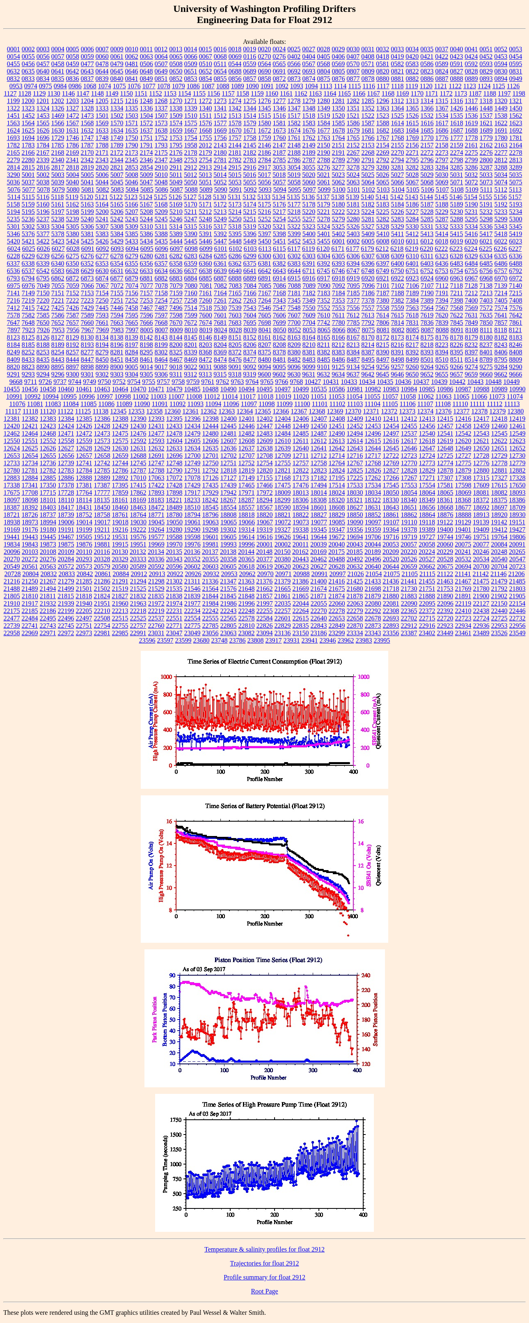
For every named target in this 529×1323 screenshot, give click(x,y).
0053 (515, 49)
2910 (161, 167)
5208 (146, 211)
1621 (486, 122)
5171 (205, 204)
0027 (308, 49)
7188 (397, 292)
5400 (309, 233)
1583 (309, 122)
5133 (263, 196)
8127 (57, 337)
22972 (66, 632)
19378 (409, 529)
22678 (373, 618)
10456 (30, 389)
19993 (228, 544)
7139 (500, 285)
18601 (319, 507)
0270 (264, 56)
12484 (283, 433)
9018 (176, 366)
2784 (264, 159)
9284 (501, 366)
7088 (294, 285)
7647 (13, 322)
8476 (235, 359)
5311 (161, 226)
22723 (463, 618)
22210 (102, 610)
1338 (176, 108)
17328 (517, 477)
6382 (279, 263)
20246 (481, 551)
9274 (471, 366)
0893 (486, 78)
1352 (368, 108)
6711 (308, 270)
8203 (205, 344)
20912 (139, 573)
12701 (210, 455)
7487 (161, 307)
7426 (72, 307)
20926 (193, 573)
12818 (228, 470)
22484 (30, 618)
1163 (315, 93)
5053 (235, 182)
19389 (427, 529)
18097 (12, 499)
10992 (32, 396)
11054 (354, 396)
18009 (283, 492)
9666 (515, 374)
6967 (471, 278)
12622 (499, 440)
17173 (301, 477)
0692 (294, 71)
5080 (73, 189)
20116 (102, 551)
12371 (371, 411)
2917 (264, 167)
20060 (445, 544)
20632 (355, 566)
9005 (131, 366)
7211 (456, 292)
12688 (138, 455)
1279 (308, 100)
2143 (220, 145)
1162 (300, 93)
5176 (279, 204)
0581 (382, 63)
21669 (301, 588)
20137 (210, 551)
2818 (72, 167)
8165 (323, 337)
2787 (309, 159)
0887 (442, 78)
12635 (210, 448)
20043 (354, 544)
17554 (427, 485)
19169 (12, 529)
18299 (282, 499)
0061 (117, 56)
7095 (353, 285)
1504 (146, 115)
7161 (205, 292)
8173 (397, 337)
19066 (246, 522)
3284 (441, 167)
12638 (264, 448)
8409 (13, 359)
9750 (104, 381)
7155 (117, 292)
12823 (319, 470)
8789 (485, 359)
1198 (518, 93)
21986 (228, 603)
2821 (117, 167)
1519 (323, 115)
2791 (368, 159)
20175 (336, 551)
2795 (412, 159)
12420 (12, 426)
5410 (382, 233)
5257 (309, 219)
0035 (426, 49)
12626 (48, 448)
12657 (84, 455)
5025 (367, 174)
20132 (138, 551)
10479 (174, 389)
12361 (190, 411)
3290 (13, 174)
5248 (205, 219)
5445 (190, 241)
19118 (427, 522)
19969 (156, 544)
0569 (338, 63)
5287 (442, 219)
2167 (43, 152)
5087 (176, 189)
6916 (309, 278)
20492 (355, 559)
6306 (353, 256)
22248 (246, 610)
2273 (442, 152)
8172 (382, 337)
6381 (264, 263)
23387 (409, 632)
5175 (264, 204)
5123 (130, 196)
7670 (176, 322)
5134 (278, 196)
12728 (481, 455)
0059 (87, 56)
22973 (84, 632)
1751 (146, 137)
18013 (301, 492)
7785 (353, 322)
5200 (102, 211)
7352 (323, 300)
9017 (161, 366)
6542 (43, 270)
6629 (87, 270)
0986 (75, 86)
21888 (427, 596)
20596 (174, 566)
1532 (426, 115)
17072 (174, 477)
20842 (85, 573)
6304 (323, 256)
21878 (354, 596)
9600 (264, 374)
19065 (228, 522)
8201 (190, 344)
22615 (301, 618)
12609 (264, 440)
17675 (12, 492)
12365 (262, 411)
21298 (156, 581)
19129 (463, 522)
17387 (102, 485)
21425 (354, 581)
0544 (234, 63)
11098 (267, 403)
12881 (499, 470)
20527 (427, 559)
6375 (249, 263)
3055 (308, 167)
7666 (146, 322)
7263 (249, 300)
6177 (352, 248)
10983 (391, 389)
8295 (146, 352)
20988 (301, 573)
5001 (28, 174)
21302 (174, 581)
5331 (426, 226)
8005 (146, 329)
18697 (499, 507)
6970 (501, 278)
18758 (102, 514)
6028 (73, 248)
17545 (391, 485)
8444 (72, 359)
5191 (486, 204)
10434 (367, 381)
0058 (72, 56)
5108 (457, 189)
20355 (210, 559)
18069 (463, 492)
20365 (246, 559)
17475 (283, 485)
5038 (43, 182)
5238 (57, 219)
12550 (12, 440)
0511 (220, 63)
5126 (175, 196)
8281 (117, 352)
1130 (53, 93)
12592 (138, 440)
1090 (252, 86)
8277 (87, 352)
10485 (192, 389)
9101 (323, 366)
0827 (456, 71)
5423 (57, 241)
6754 (456, 270)
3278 (353, 167)
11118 (30, 411)
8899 (102, 366)
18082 (499, 492)
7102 (397, 285)
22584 (264, 618)
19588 (174, 536)
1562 (515, 115)
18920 (499, 514)
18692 (481, 507)
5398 (279, 233)
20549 (12, 566)
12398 (210, 418)
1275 (249, 100)
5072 (471, 182)
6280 (146, 256)
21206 (516, 573)
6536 (13, 270)
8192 (72, 344)
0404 (308, 56)
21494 (48, 588)
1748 (102, 137)
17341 (30, 485)
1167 (373, 93)
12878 (445, 470)
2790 (353, 159)
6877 (117, 278)
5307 (102, 226)
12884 (30, 477)
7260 (205, 300)
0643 (87, 71)
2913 (205, 167)
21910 (12, 603)
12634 (192, 448)
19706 (373, 536)
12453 (373, 426)
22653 (337, 618)
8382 (323, 352)
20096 (12, 551)
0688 (235, 71)
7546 (264, 307)
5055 (249, 182)
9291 (13, 374)
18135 (102, 499)
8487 (353, 359)
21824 (102, 596)
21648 (246, 588)
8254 (57, 352)
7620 (441, 315)
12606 (210, 440)
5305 (72, 226)
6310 (412, 256)
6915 (294, 278)
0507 (161, 63)
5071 (456, 182)
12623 (517, 440)
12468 (48, 433)
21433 (372, 581)
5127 (190, 196)
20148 (264, 551)
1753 (176, 137)
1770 (427, 137)
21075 (392, 573)
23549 (517, 632)
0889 (471, 78)
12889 (102, 477)
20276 (48, 559)
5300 (515, 219)
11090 (142, 403)
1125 (498, 86)
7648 (28, 322)
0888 (456, 78)
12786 (120, 470)
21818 (84, 596)
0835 (57, 78)
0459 (72, 63)
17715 (48, 492)
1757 (235, 137)
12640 (301, 448)
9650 (412, 374)
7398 (456, 300)
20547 (517, 559)
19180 (48, 529)
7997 (131, 329)
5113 (515, 189)
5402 (338, 233)
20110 (84, 551)
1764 (338, 137)
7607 (294, 315)
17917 (192, 492)
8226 (456, 344)
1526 (412, 115)
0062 (131, 56)
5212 (205, 211)
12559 (84, 440)
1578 (235, 122)
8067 (353, 329)
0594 (500, 63)
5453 (309, 241)
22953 (499, 625)
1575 (190, 122)
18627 (355, 507)
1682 (382, 130)
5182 (368, 204)
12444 (210, 426)
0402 (293, 56)
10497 (283, 389)
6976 (28, 285)
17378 (66, 485)
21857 (264, 596)
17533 (355, 485)
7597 (161, 315)
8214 (367, 344)
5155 (485, 196)
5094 (279, 189)
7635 (485, 315)
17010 (138, 477)
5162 (72, 204)
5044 (102, 182)
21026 (356, 573)
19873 (48, 544)
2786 (294, 159)
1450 (515, 108)
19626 (283, 536)
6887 (220, 278)
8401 (486, 352)
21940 (84, 603)
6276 (87, 256)
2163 (501, 145)
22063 (355, 603)
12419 (517, 418)
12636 (228, 448)
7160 (190, 292)
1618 (456, 122)
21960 (120, 603)
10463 (102, 389)
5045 (117, 182)
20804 (31, 573)
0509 (190, 63)
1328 (87, 108)
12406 (301, 418)
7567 (442, 307)
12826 (373, 470)
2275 (471, 152)
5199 (87, 211)
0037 (441, 49)
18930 (517, 514)
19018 (120, 522)
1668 (205, 130)
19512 (102, 536)
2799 (471, 159)
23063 (228, 632)
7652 (57, 322)
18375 (499, 499)
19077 (319, 522)
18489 (174, 507)
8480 (264, 359)
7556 (353, 307)
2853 (131, 167)
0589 (441, 63)
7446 (117, 307)
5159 (28, 204)
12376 (443, 411)
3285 (456, 167)
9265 (442, 366)
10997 (104, 396)
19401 (463, 529)
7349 (309, 300)
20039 (318, 544)
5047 (146, 182)
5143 (411, 196)
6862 (57, 278)
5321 (279, 226)
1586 (353, 122)
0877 (353, 78)
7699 (279, 322)
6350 (72, 263)
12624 (12, 448)
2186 (264, 152)
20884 (121, 573)
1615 (412, 122)
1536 (471, 115)
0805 (338, 71)
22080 (373, 603)
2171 (102, 152)
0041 (471, 49)
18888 (463, 514)
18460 (120, 507)
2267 (353, 152)
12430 (138, 426)
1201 (42, 100)
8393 (427, 352)
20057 (409, 544)
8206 (249, 344)
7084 (249, 285)
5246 (176, 219)
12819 (246, 470)
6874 (102, 278)
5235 (13, 219)
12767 (355, 462)
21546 (192, 588)
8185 (28, 344)
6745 (323, 270)
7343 (279, 300)
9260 (412, 366)
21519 (120, 588)
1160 (272, 93)
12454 (391, 426)
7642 (515, 315)
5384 (117, 233)
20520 (391, 559)
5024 (353, 174)
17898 (174, 492)
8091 (456, 329)
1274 (234, 100)
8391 (397, 352)
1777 (456, 137)
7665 (131, 322)
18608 (337, 507)
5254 (279, 219)
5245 (161, 219)
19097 (373, 522)
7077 (146, 285)
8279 (102, 352)
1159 (257, 93)
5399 (294, 233)
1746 (72, 137)
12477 (156, 433)
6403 (427, 263)
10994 (50, 396)
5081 (87, 189)
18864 (427, 514)
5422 (43, 241)
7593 (102, 315)
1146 (68, 93)
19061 (192, 522)
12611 (301, 440)
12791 (192, 470)
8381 (309, 352)
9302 (102, 374)
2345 (131, 159)
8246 (515, 344)
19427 (517, 529)
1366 (427, 108)
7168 (279, 292)
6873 (87, 278)
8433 (28, 359)
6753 (441, 270)
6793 (13, 278)
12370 (353, 411)
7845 (456, 322)
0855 (220, 78)
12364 (244, 411)
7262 (235, 300)
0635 (28, 71)
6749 (382, 270)
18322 (372, 499)
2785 (279, 159)
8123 (13, 337)
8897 (72, 366)
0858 (264, 78)
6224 (470, 248)
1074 (104, 86)
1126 (513, 86)
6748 (367, 270)
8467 (176, 359)
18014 (319, 492)
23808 (255, 640)
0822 (412, 71)
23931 (292, 640)
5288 (456, 219)
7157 (146, 292)
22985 (120, 632)
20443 (301, 559)
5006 (102, 174)
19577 (156, 536)
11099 (285, 403)
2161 (471, 145)
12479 (192, 433)
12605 (192, 440)
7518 (205, 307)
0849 (146, 78)
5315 (190, 226)
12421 (30, 426)
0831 (515, 71)
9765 (266, 381)
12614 (354, 440)
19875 (66, 544)
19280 (174, 529)
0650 (176, 71)
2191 (338, 152)
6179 (367, 248)
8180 (486, 337)
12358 (154, 411)
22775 (192, 625)
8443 (57, 359)
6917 (323, 278)
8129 (72, 337)
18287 (246, 499)
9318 (234, 374)
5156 (500, 196)
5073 (486, 182)
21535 (174, 588)
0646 (131, 71)
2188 (294, 152)
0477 (87, 63)
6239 (43, 256)
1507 (161, 115)
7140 (515, 285)
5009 (146, 174)
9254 (368, 366)
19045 (156, 522)
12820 (264, 470)
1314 (426, 100)
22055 (319, 603)
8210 (309, 344)
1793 (161, 145)
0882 (412, 78)
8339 (190, 352)
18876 (445, 514)
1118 (397, 86)
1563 (13, 122)
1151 (141, 93)
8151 (235, 337)
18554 (228, 507)
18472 (156, 507)
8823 (28, 366)
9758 (178, 381)
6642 (264, 270)
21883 (409, 596)
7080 (190, 285)
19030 (138, 522)
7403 (486, 300)
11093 (196, 403)
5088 (191, 189)
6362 (235, 263)
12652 (517, 448)
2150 (323, 145)
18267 (228, 499)
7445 (102, 307)
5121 (101, 196)
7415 (28, 307)
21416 (336, 581)
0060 (102, 56)
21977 (192, 603)
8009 (176, 329)
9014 (146, 366)
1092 (282, 86)
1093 (296, 86)
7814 (397, 322)
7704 (309, 322)
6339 (43, 263)
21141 (463, 573)
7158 (161, 292)
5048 (161, 182)
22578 (246, 618)
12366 (281, 411)
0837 (87, 78)
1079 (178, 86)
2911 (175, 167)
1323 (28, 108)
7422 (43, 307)
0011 (146, 49)
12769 (391, 462)
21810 (30, 596)
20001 (264, 544)
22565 (228, 618)
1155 (198, 93)
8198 (146, 344)
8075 (368, 329)
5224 (367, 211)
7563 (412, 307)
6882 (161, 278)
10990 (517, 389)
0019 (249, 49)
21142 (481, 573)
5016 (249, 174)
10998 (123, 396)
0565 (279, 63)
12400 (228, 418)
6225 (485, 248)
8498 (397, 359)
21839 (192, 596)
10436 (403, 381)
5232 (485, 211)
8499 (412, 359)
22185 (30, 610)
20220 (409, 551)
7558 (382, 307)
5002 (43, 174)
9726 (45, 381)
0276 (279, 56)
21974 (174, 603)
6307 (368, 256)
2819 (87, 167)
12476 (138, 433)
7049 (43, 285)
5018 (279, 174)
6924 (427, 278)
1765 (353, 137)
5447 (220, 241)
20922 (175, 573)
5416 (471, 233)
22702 (409, 618)
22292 (373, 610)
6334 (485, 256)
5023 (338, 174)
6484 (471, 263)
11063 (443, 396)
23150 (301, 632)
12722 (390, 455)
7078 (161, 285)
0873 (294, 78)
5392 (220, 233)
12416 (463, 418)
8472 (205, 359)
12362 (208, 411)
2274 (456, 152)
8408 (515, 352)
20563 (48, 566)
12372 (389, 411)
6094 (132, 248)
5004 (72, 174)
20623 (301, 566)
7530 (220, 307)
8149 (220, 337)
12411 (391, 418)
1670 (235, 130)
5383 (102, 233)
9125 (338, 366)
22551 (174, 618)
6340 (57, 263)
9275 (486, 366)
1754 (190, 137)
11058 (408, 396)
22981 (102, 632)
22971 (48, 632)
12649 (463, 448)
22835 (301, 625)
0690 (264, 71)
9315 (220, 374)
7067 (102, 285)
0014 (190, 49)
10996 (86, 396)
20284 (66, 559)
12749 (192, 462)
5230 (456, 211)
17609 (481, 485)
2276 (486, 152)
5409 (368, 233)
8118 (500, 329)
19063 (210, 522)
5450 (264, 241)
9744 (74, 381)
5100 (339, 189)
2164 (515, 145)
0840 (117, 78)
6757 (500, 270)
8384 (353, 352)
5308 (117, 226)
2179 (205, 152)
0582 (397, 63)
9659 (471, 374)
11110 (460, 403)
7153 (87, 292)
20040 (336, 544)
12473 (102, 433)
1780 (501, 137)
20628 (337, 566)
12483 (264, 433)
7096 (368, 285)
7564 (427, 307)
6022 (500, 241)
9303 (117, 374)
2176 (176, 152)
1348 (309, 108)
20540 (499, 559)
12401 (246, 418)
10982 (373, 389)
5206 (117, 211)
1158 (242, 93)
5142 (396, 196)
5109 (472, 189)
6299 (249, 256)
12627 (66, 448)
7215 (515, 292)
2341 (72, 159)
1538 (500, 115)
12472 (84, 433)
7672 (190, 322)
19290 (192, 529)
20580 (120, 566)
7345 (294, 300)
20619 (264, 566)
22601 (283, 618)
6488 (515, 263)
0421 (426, 56)
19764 (499, 536)
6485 (486, 263)
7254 (161, 300)
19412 (499, 529)
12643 (355, 448)
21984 (210, 603)
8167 (353, 337)
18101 (48, 499)
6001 (338, 241)
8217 (412, 344)
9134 (353, 366)
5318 (234, 226)
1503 (131, 115)
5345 (515, 226)
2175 (161, 152)
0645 (117, 71)
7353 (338, 300)
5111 (486, 189)
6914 (279, 278)
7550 (309, 307)
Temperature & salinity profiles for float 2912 (264, 1249)
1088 (222, 86)
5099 (324, 189)
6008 (382, 241)
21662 (264, 588)
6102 (235, 248)
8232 (471, 344)
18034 (373, 492)
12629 (102, 448)
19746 (463, 536)
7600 (205, 315)
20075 (463, 544)
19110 (409, 522)
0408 (367, 56)
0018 (234, 49)
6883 (176, 278)
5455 (323, 241)
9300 (72, 374)
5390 (190, 233)
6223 (456, 248)
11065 (461, 396)
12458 (463, 426)
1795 (176, 145)
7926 (43, 329)
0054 (13, 56)
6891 (264, 278)
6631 (117, 270)
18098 (30, 499)
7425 (57, 307)
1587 (368, 122)
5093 (265, 189)
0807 (353, 71)
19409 (481, 529)
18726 (30, 514)
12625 (30, 448)
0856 (235, 78)
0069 (235, 56)
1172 (446, 93)
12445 (228, 426)
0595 (515, 63)
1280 (323, 100)
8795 (500, 359)
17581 (445, 485)
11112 (494, 403)
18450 (102, 507)
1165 (344, 93)
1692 (515, 130)
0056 (43, 56)
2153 (368, 145)
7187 (382, 292)
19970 (174, 544)
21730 (409, 588)
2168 (57, 152)
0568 (323, 63)
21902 (499, 596)
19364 (390, 529)
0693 (309, 71)
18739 (66, 514)
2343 (102, 159)
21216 (12, 581)
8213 (353, 344)
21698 (373, 588)
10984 (409, 389)
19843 (30, 544)
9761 (207, 381)
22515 (120, 618)
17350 (48, 485)
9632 (323, 374)
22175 (12, 610)
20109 (66, 551)
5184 (397, 204)
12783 (66, 470)
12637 (246, 448)
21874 (336, 596)
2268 (368, 152)
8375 (264, 352)
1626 (43, 130)
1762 (309, 137)
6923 (412, 278)
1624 (13, 130)
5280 (353, 219)
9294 (43, 374)
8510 (442, 359)
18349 (427, 499)
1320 (500, 100)
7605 (264, 315)
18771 (156, 514)
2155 (397, 145)
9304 (131, 374)
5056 (264, 182)
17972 (264, 492)
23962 (346, 640)
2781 (220, 159)
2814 (13, 167)
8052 (294, 329)
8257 (72, 352)
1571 (131, 122)
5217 (279, 211)
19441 (12, 536)
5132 (249, 196)
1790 (131, 145)
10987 (463, 389)
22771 (174, 625)
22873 (373, 625)
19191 (66, 529)
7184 (338, 292)
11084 (71, 403)
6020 (471, 241)
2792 (382, 159)
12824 (337, 470)
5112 (501, 189)
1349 (323, 108)
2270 (397, 152)
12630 (120, 448)
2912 (190, 167)
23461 (463, 632)
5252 (264, 219)
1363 (382, 108)
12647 (427, 448)
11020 (301, 396)
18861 (391, 514)
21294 (138, 581)
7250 (102, 300)
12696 (174, 455)
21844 (210, 596)
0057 (57, 56)
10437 (421, 381)
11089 (124, 403)
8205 (235, 344)
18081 (481, 492)
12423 (48, 426)
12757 (301, 462)
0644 (102, 71)
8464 (161, 359)
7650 (43, 322)
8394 (442, 352)
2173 (131, 152)
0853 (190, 78)
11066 (479, 396)
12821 (283, 470)
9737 (59, 381)
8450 (102, 359)
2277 (501, 152)
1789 (117, 145)
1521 (353, 115)
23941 (310, 640)
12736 (48, 462)
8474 (220, 359)
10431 (331, 381)
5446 (205, 241)
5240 (87, 219)
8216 (397, 344)
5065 (382, 182)
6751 (412, 270)
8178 (456, 337)
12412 (409, 418)
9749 (89, 381)
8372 (235, 352)
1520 (338, 115)
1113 (326, 86)
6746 (338, 270)
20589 (138, 566)
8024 (220, 329)
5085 (146, 189)
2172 (117, 152)
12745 (138, 462)
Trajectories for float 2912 (264, 1263)
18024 (337, 492)
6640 (235, 270)
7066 (87, 285)
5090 (220, 189)
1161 (286, 93)
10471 (156, 389)
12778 (499, 462)
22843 (319, 625)
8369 (220, 352)
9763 (237, 381)
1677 (323, 130)
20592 (156, 566)
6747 (353, 270)
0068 (220, 56)
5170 (190, 204)
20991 (319, 573)
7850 (486, 322)
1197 (504, 93)
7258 (190, 300)
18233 (192, 499)
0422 (441, 56)
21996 (246, 603)
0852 (176, 78)
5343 (500, 226)
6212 (382, 248)
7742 (323, 322)
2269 (382, 152)
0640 (43, 71)
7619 (426, 315)
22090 (409, 603)
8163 (294, 337)
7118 (456, 285)
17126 (210, 477)
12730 (517, 455)
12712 (318, 455)
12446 (246, 426)
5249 (220, 219)
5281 (368, 219)
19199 (84, 529)
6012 (426, 241)
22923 (445, 625)
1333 (102, 108)
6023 (515, 241)
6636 (176, 270)
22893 (391, 625)
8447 (87, 359)
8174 (412, 337)
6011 (412, 241)
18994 (48, 522)
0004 (57, 49)
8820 (13, 366)
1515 (264, 115)
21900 (481, 596)
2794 (397, 159)
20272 (30, 559)
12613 (336, 440)
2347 (161, 159)
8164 (309, 337)
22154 (517, 603)
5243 (131, 219)
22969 (30, 632)
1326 (57, 108)
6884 (190, 278)
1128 (24, 93)
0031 (367, 49)
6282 (176, 256)
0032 (382, 49)
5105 (412, 189)
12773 (427, 462)
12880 (481, 470)
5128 (204, 196)
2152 (353, 145)
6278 (117, 256)
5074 (501, 182)
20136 (192, 551)
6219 (411, 248)
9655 (441, 374)
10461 (84, 389)
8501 (427, 359)
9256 (382, 366)
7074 (131, 285)
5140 (367, 196)
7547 (279, 307)
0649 (161, 71)
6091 (87, 248)
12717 (372, 455)
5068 (427, 182)
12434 (192, 426)
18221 (174, 499)
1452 (28, 115)
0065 (176, 56)
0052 (500, 49)
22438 (481, 610)
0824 (442, 71)
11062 (426, 396)
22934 (463, 625)
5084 (132, 189)
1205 (101, 100)
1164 (329, 93)
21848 (246, 596)
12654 (30, 455)
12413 (427, 418)
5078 (43, 189)
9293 (28, 374)
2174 (146, 152)
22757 (138, 625)
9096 (294, 366)
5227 (412, 211)
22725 (499, 618)
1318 (485, 100)
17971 (246, 492)
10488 (210, 389)
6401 (412, 263)
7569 (471, 307)
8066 (338, 329)
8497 (382, 359)
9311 (175, 374)
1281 (338, 100)
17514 (337, 485)
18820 (264, 514)
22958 (12, 632)
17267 (409, 477)
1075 (119, 86)
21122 (445, 573)
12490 (337, 433)
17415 (138, 485)
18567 (264, 507)
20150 (282, 551)
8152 (249, 337)
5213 (220, 211)
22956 (517, 625)
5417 (485, 233)
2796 (427, 159)
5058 (294, 182)
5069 (442, 182)
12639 (283, 448)
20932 (211, 573)
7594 (117, 315)
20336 (156, 559)
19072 (283, 522)
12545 (499, 433)
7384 (412, 300)
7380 (382, 300)
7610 (323, 315)
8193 (87, 344)
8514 (471, 359)
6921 (382, 278)
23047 (174, 632)
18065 (445, 492)
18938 (12, 522)
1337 (161, 108)
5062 (338, 182)
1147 (82, 93)
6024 (14, 248)
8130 (87, 337)
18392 (30, 507)
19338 (300, 529)
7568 (456, 307)
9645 (382, 374)
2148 (294, 145)
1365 (412, 108)
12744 (120, 462)
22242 (210, 610)
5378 (57, 233)
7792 (368, 322)
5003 (57, 174)
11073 (497, 396)
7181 (294, 292)
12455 (409, 426)
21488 (12, 588)
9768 (296, 381)
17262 (373, 477)
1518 (308, 115)
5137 (323, 196)
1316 (456, 100)
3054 (293, 167)
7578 (13, 315)
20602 (192, 566)
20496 (373, 559)
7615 (397, 315)
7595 (131, 315)
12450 (319, 426)
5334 (471, 226)
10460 (66, 389)
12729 (499, 455)
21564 (210, 588)
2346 (146, 159)
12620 (463, 440)
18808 (228, 514)
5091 (235, 189)
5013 (205, 174)
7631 (471, 315)
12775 (463, 462)
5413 (426, 233)
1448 (486, 108)
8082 (397, 329)
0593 (485, 63)
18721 (12, 514)
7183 (323, 292)
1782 (13, 145)
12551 (30, 440)
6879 (131, 278)
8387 (368, 352)
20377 (264, 559)
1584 (323, 122)
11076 (17, 403)
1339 (190, 108)
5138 (337, 196)
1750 (131, 137)
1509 (176, 115)
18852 (373, 514)
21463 (445, 581)
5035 (515, 174)
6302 (294, 256)
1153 (170, 93)
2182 (249, 152)
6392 (323, 263)
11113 (512, 403)
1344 (249, 108)
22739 (12, 625)
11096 (231, 403)
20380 (283, 559)
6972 (515, 278)
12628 (84, 448)
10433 (349, 381)
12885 (48, 477)
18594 (301, 507)
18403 (48, 507)
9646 (397, 374)
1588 (382, 122)
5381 (87, 233)
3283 (426, 167)
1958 (190, 145)
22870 (355, 625)
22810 (246, 625)
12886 (66, 477)
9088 (220, 366)
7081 (205, 285)
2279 (13, 159)
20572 (66, 566)
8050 (279, 329)
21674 (319, 588)
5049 (176, 182)
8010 (190, 329)
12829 (427, 470)
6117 (294, 248)
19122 (445, 522)
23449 (445, 632)
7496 (176, 307)
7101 (382, 285)
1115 (354, 86)
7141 (13, 292)
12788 (156, 470)
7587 (72, 315)
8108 (471, 329)
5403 (353, 233)
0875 (323, 78)
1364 (397, 108)
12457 (445, 426)
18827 (319, 514)
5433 (131, 241)
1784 (43, 145)
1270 (175, 100)
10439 (439, 381)
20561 (30, 566)
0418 (382, 56)
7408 (515, 300)
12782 (48, 470)
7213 (485, 292)
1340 (205, 108)
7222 (72, 300)
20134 (156, 551)
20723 (517, 566)
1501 (102, 115)
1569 (102, 122)
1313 (412, 100)
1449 (501, 108)
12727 (463, 455)
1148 (97, 93)
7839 (442, 322)
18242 (210, 499)
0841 (131, 78)
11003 (158, 396)
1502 (117, 115)
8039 (249, 329)
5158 (13, 204)
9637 (353, 374)
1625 (28, 130)
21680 (355, 588)
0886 (427, 78)
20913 (157, 573)
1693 (13, 137)
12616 (390, 440)
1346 (279, 108)
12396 (192, 418)
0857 (249, 78)
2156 (412, 145)
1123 (469, 86)
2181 (235, 152)
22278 (337, 610)
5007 (117, 174)
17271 (427, 477)
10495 (264, 389)
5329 (397, 226)
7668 (161, 322)
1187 (475, 93)
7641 (500, 315)
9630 (293, 374)
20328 (102, 559)
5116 (43, 196)
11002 (141, 396)
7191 (442, 292)
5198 (72, 211)
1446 (471, 108)
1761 (294, 137)
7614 (382, 315)
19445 (48, 536)
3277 (338, 167)
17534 (373, 485)
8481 (279, 359)
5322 (293, 226)
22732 (517, 618)
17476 (301, 485)
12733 (12, 462)
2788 (323, 159)
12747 (156, 462)
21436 (390, 581)
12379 (497, 411)
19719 (409, 536)
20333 (138, 559)
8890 (43, 366)
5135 (293, 196)
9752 (119, 381)
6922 (397, 278)
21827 (120, 596)
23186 (319, 632)
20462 (319, 559)
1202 (57, 100)
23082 (246, 632)
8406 (501, 352)
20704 (499, 566)
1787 (87, 145)
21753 (445, 588)
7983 (117, 329)
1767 (382, 137)
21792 (499, 588)
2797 (442, 159)
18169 (138, 499)
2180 (220, 152)
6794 (28, 278)
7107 (427, 285)
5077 (28, 189)
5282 (382, 219)
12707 (246, 455)
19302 (228, 529)
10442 (457, 381)
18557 (246, 507)
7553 (338, 307)
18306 (300, 499)
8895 (57, 366)
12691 (156, 455)
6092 (102, 248)
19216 (120, 529)
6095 (146, 248)
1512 (220, 115)
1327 (72, 108)
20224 (427, 551)
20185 (354, 551)
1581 (279, 122)
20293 (84, 559)
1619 (471, 122)
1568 (87, 122)
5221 (323, 211)
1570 (117, 122)
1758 (249, 137)
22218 (138, 610)
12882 (517, 470)
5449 (249, 241)
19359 (372, 529)
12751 (228, 462)
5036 (13, 182)
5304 (57, 226)
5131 (234, 196)
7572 (486, 307)
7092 (338, 285)
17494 (319, 485)
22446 (517, 610)
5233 (500, 211)
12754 (264, 462)
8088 (442, 329)
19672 (337, 536)
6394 (353, 263)
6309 (397, 256)
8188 (43, 344)
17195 (337, 477)
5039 (57, 182)
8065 (323, 329)
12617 (409, 440)
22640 (319, 618)
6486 (501, 263)
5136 (308, 196)
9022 (190, 366)
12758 (319, 462)
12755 (283, 462)
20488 (337, 559)
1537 (485, 115)
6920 (368, 278)
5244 (146, 219)
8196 (117, 344)
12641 (319, 448)
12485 (301, 433)
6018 (441, 241)
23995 (382, 640)
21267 (48, 581)
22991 (138, 632)
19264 (156, 529)
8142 (146, 337)
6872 (72, 278)
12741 (84, 462)
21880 (390, 596)
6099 (206, 248)
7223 (87, 300)
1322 (13, 108)
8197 (131, 344)
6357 (161, 263)
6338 (28, 263)
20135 (174, 551)
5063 (353, 182)
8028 (235, 329)
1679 (353, 130)
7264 (264, 300)
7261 (220, 300)
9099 (309, 366)
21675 (337, 588)
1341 (220, 108)
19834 (12, 544)
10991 (14, 396)
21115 (427, 573)
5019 (293, 174)
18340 (409, 499)
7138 (485, 285)
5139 (352, 196)
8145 (190, 337)
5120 (86, 196)
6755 (471, 270)
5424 (72, 241)
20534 (481, 559)
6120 (323, 248)
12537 (409, 433)
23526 (499, 632)
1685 (427, 130)
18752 (84, 514)
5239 (72, 219)
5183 (382, 204)
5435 (161, 241)
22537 (156, 618)
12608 (246, 440)
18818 (246, 514)
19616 (264, 536)
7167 (264, 292)
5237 (43, 219)
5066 (397, 182)
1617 (442, 122)
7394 (442, 300)
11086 (106, 403)
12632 (156, 448)
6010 (397, 241)
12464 (30, 433)
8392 (412, 352)
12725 (445, 455)
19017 (102, 522)
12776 (481, 462)
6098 (191, 248)
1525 (397, 115)
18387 (12, 507)
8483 (309, 359)
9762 (222, 381)
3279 (367, 167)
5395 (235, 233)
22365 (409, 610)
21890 (445, 596)
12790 (174, 470)
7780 (338, 322)
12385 (84, 418)
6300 (264, 256)
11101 (320, 403)
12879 (463, 470)
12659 (120, 455)
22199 (66, 610)
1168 (388, 93)
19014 (84, 522)
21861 (282, 596)
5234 (515, 211)
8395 (456, 352)
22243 (228, 610)
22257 (283, 610)
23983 (364, 640)
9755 (148, 381)
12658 (102, 455)
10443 (475, 381)
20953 (229, 573)
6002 (353, 241)
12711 (301, 455)
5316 (205, 226)
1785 (57, 145)
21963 (138, 603)
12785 (102, 470)
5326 (353, 226)
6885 (205, 278)
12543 (481, 433)
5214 (234, 211)
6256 (57, 256)
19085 (337, 522)
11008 (194, 396)
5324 (323, 226)
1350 (338, 108)
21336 (210, 581)
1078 (163, 86)
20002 (283, 544)
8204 (220, 344)
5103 (383, 189)
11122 (65, 411)
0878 (368, 78)
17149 (246, 477)
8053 (309, 329)
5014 (220, 174)
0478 (102, 63)
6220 (426, 248)
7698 (264, 322)
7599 (190, 315)
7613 (367, 315)
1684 (412, 130)
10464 (120, 389)
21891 (463, 596)
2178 (190, 152)
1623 (515, 122)
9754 (133, 381)
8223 (441, 344)
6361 (220, 263)
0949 (515, 78)
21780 (481, 588)
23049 (192, 632)
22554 (192, 618)
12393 (156, 418)
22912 (409, 625)
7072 (117, 285)
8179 (471, 337)
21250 (30, 581)
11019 (283, 396)
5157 (515, 196)
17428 (174, 485)
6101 (220, 248)
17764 (84, 492)
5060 (309, 182)
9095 (279, 366)
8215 (382, 344)
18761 (120, 514)
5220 (308, 211)
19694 (355, 536)
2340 (57, 159)
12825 (355, 470)
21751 (427, 588)
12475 (120, 433)
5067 (412, 182)
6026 (43, 248)
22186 (48, 610)
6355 (131, 263)
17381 (84, 485)
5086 (161, 189)
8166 (338, 337)
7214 (500, 292)
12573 (102, 440)
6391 (309, 263)
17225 (355, 477)
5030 (441, 174)
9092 (249, 366)
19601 (210, 536)
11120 (48, 411)
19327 (282, 529)
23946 (328, 640)
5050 (190, 182)
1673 (279, 130)
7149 (28, 292)
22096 (445, 603)
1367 (442, 108)
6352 (87, 263)
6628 (72, 270)
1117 (383, 86)
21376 (264, 581)
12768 (373, 462)
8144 (176, 337)
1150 (126, 93)
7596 (146, 315)
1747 (87, 137)
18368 (463, 499)
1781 (515, 137)
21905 (517, 596)
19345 (318, 529)
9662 (500, 374)
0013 (175, 49)
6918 (338, 278)
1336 (146, 108)
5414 (441, 233)
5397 (264, 233)
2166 (28, 152)
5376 (28, 233)
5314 (175, 226)
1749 (117, 137)
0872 (279, 78)
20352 (192, 559)
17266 (391, 477)
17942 (228, 492)
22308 (391, 610)
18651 (409, 507)
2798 (456, 159)
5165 (117, 204)
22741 (30, 625)
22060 (337, 603)
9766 (281, 381)
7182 (309, 292)
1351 (353, 108)
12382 (30, 418)
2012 (205, 145)
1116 (368, 86)
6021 (485, 241)
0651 (190, 71)
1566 (57, 122)
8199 (161, 344)
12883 (12, 477)
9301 (87, 374)
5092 (250, 189)
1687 (456, 130)
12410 (373, 418)
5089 (206, 189)
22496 (66, 618)
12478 (174, 433)
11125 (83, 411)
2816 (43, 167)
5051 (205, 182)
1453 (43, 115)
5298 (486, 219)
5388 (161, 233)
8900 (117, 366)
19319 (264, 529)
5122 (116, 196)
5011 (175, 174)
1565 (43, 122)
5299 (501, 219)
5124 (145, 196)
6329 (471, 256)
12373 (407, 411)
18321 (354, 499)
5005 (87, 174)
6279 (131, 256)
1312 (397, 100)
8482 (294, 359)
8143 (161, 337)
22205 (84, 610)
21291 (120, 581)
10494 (246, 389)
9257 (397, 366)
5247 (190, 219)
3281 (397, 167)
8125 (28, 337)
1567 (72, 122)
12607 (228, 440)
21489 (30, 588)
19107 (391, 522)
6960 (442, 278)
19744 (445, 536)
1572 (146, 122)
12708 (264, 455)
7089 (309, 285)
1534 (441, 115)
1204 (87, 100)
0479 (117, 63)
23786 (237, 640)
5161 (57, 204)
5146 (456, 196)
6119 (308, 248)
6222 (441, 248)
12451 (337, 426)
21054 (374, 573)
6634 (161, 270)
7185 (353, 292)
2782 (235, 159)
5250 (235, 219)
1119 (411, 86)
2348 (176, 159)
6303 (309, 256)
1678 (338, 130)
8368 (205, 352)
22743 (48, 625)
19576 (138, 536)
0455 (13, 63)
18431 (84, 507)
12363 (226, 411)
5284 (412, 219)
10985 (427, 389)
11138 (101, 411)
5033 (485, 174)
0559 (249, 63)
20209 (390, 551)
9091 (235, 366)
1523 (382, 115)
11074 (515, 396)
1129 (39, 93)
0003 (43, 49)
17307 (445, 477)
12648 (445, 448)
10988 (481, 389)
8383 (338, 352)
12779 (517, 462)
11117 (13, 411)
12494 (355, 433)
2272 (427, 152)
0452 (485, 56)
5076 (14, 189)
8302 (161, 352)
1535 (456, 115)
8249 (13, 352)
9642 (367, 374)
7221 (57, 300)
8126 (43, 337)
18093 (517, 492)
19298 (210, 529)
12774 (445, 462)
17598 (463, 485)
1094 (311, 86)
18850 (355, 514)
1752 (161, 137)
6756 (485, 270)
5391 (205, 233)
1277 (279, 100)
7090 (323, 285)
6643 (279, 270)
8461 (146, 359)
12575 (120, 440)
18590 (283, 507)
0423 (456, 56)
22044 (301, 603)
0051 (485, 49)
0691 (279, 71)
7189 (412, 292)
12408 (337, 418)
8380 (294, 352)
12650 (481, 448)
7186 (368, 292)
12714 (336, 455)
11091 (160, 403)
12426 (84, 426)
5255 (294, 219)
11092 (177, 403)
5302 (28, 226)
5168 (161, 204)
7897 (13, 329)
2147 (279, 145)
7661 (102, 322)
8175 (427, 337)
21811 (48, 596)
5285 (427, 219)
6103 (250, 248)
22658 (355, 618)
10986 (445, 389)
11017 (247, 396)
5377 (43, 233)
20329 (120, 559)
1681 (368, 130)
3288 (500, 167)
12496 (373, 433)
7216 (13, 300)
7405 (501, 300)
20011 (301, 544)
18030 (355, 492)
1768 (397, 137)
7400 (471, 300)
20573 (84, 566)
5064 (368, 182)
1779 (486, 137)
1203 (72, 100)
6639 (220, 270)
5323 (308, 226)
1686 (442, 130)
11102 (338, 403)
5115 (28, 196)
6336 (515, 256)
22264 (301, 610)
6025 (28, 248)
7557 (368, 307)
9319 (249, 374)
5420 (13, 241)
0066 (190, 56)
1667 (190, 130)
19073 (301, 522)
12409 (355, 418)
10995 (68, 396)
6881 (146, 278)
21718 (391, 588)
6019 (456, 241)
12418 (499, 418)
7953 (57, 329)
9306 (161, 374)
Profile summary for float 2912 (264, 1277)
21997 (264, 603)
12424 (66, 426)
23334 (355, 632)
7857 (501, 322)
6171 (337, 248)
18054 (409, 492)
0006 (87, 49)
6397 (382, 263)
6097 (176, 248)
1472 (72, 115)
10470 (138, 389)
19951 (138, 544)
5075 (515, 182)
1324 (43, 108)
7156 (131, 292)
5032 (471, 174)
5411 (397, 233)
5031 (456, 174)
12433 (174, 426)
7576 (515, 307)
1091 (267, 86)
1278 (293, 100)
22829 (283, 625)
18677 (463, 507)
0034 (412, 49)
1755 (205, 137)
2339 (43, 159)
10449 (511, 381)
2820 (102, 167)
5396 (249, 233)
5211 (190, 211)
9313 (205, 374)
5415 (456, 233)
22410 (463, 610)
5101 (353, 189)
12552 (48, 440)
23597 (165, 640)
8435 (43, 359)
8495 (368, 359)
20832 (49, 573)
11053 (337, 396)
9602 (279, 374)
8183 (515, 337)
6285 (220, 256)
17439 (228, 485)
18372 (481, 499)
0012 (160, 49)
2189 (309, 152)
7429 (87, 307)
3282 (412, 167)
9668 (16, 381)
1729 (57, 137)
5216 (264, 211)
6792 (515, 270)
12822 (301, 470)
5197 (57, 211)
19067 (264, 522)
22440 (499, 610)
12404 (283, 418)
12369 (335, 411)
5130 (219, 196)
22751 (84, 625)
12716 (354, 455)
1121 (440, 86)
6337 (13, 263)
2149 (309, 145)
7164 (220, 292)
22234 (192, 610)
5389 (176, 233)
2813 (515, 159)
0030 (353, 49)
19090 (355, 522)
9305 (146, 374)
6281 (161, 256)
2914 (220, 167)
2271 (412, 152)
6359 (190, 263)
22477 (12, 618)
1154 (184, 93)
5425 (87, 241)
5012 (190, 174)
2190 (323, 152)
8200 (176, 344)
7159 (176, 292)
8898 (87, 366)
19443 (30, 536)
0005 (72, 49)
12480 (210, 433)
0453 (500, 56)
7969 (102, 329)
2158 (442, 145)
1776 (442, 137)
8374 (249, 352)
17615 (499, 485)
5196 (43, 211)
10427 (313, 381)
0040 (456, 49)
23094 (264, 632)
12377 (461, 411)
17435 (210, 485)
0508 (176, 63)
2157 (427, 145)
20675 (445, 566)
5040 (72, 182)
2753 (190, 159)
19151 (517, 522)
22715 (427, 618)
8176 (442, 337)
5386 (146, 233)
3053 (279, 167)
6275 (72, 256)
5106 (427, 189)
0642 (72, 71)
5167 (146, 204)
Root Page (264, 1291)
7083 (235, 285)
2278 (515, 152)
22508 (102, 618)
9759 (192, 381)
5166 (131, 204)
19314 (246, 529)
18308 (318, 499)
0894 (501, 78)
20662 (427, 566)
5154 (470, 196)
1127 (10, 93)
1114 (340, 86)
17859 (120, 492)
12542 (463, 433)
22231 (174, 610)
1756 (220, 137)
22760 (156, 625)
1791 (146, 145)
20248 (499, 551)
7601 (220, 315)
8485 (323, 359)
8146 (205, 337)
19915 (120, 544)
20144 (246, 551)
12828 (409, 470)
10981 (355, 389)
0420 (412, 56)
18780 (174, 514)
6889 (249, 278)
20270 (12, 559)
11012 (212, 396)
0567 (308, 63)
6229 (28, 256)
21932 (48, 603)
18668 (445, 507)
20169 (318, 551)
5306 (87, 226)
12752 (246, 462)
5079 (58, 189)
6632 (131, 270)
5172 (220, 204)
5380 (72, 233)
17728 (66, 492)
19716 (391, 536)
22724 (481, 618)
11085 (88, 403)
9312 (190, 374)
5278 (323, 219)
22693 (391, 618)
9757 (163, 381)
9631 (308, 374)
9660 (485, 374)
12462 (12, 433)
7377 (353, 300)
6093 (117, 248)
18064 (427, 492)
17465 (246, 485)
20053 (390, 544)
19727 (427, 536)
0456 (28, 63)
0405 (323, 56)
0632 (13, 71)
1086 (193, 86)
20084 (499, 544)
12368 (317, 411)
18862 (409, 514)
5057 (279, 182)
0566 (293, 63)
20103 (30, 551)
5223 (353, 211)
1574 (176, 122)
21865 (300, 596)
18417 (66, 507)
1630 (57, 130)
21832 (138, 596)
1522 (367, 115)
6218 (396, 248)
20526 (409, 559)
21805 (12, 596)
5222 (338, 211)
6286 (235, 256)
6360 (205, 263)
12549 (517, 433)
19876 (84, 544)
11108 (443, 403)
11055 (372, 396)
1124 (484, 86)
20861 (103, 573)
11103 (355, 403)
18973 (30, 522)
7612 (353, 315)
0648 (146, 71)
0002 (28, 49)
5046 (131, 182)
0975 (45, 86)
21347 (228, 581)
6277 (102, 256)
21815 (65, 596)
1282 (353, 100)
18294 (264, 499)
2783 (249, 159)
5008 (131, 174)
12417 (481, 418)
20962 (247, 573)
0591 (456, 63)
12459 (481, 426)
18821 (283, 514)
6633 (146, 270)
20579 (102, 566)
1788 (102, 145)
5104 (398, 189)
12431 (156, 426)
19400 (445, 529)
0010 (131, 49)
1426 (456, 108)
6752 (426, 270)
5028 (412, 174)
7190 (427, 292)
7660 (87, 322)
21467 (463, 581)
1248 (146, 100)
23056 (210, 632)
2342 (87, 159)
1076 (134, 86)
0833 (28, 78)
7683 (235, 322)
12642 (337, 448)
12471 (66, 433)
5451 (279, 241)
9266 (456, 366)
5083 (117, 189)
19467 (66, 536)
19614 (246, 536)
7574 (501, 307)
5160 (43, 204)
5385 (131, 233)
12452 (355, 426)
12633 (174, 448)
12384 (66, 418)
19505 (84, 536)
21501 (84, 588)
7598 (176, 315)
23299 (337, 632)
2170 (87, 152)
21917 (30, 603)
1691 (501, 130)
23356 (391, 632)
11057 (390, 396)
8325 (176, 352)
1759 (264, 137)
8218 (426, 344)
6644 (294, 270)
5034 (500, 174)
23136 (283, 632)
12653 (12, 455)
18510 (192, 507)
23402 (427, 632)
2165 (13, 152)
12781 (30, 470)
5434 (146, 241)
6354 (117, 263)
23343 (373, 632)
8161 (264, 337)
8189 (57, 344)
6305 (338, 256)
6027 (58, 248)
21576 (228, 588)
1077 (149, 86)
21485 (517, 581)
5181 (353, 204)
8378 (279, 352)
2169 (72, 152)
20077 (481, 544)
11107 (425, 403)
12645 (391, 448)
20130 (120, 551)
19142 (499, 522)
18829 (337, 514)
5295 (471, 219)
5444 (176, 241)
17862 (138, 492)
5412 (412, 233)
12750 (210, 462)
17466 (264, 485)
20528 (445, 559)
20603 (210, 566)
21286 (102, 581)
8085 (412, 329)
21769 (463, 588)
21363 (246, 581)
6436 (442, 263)
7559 (397, 307)
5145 (441, 196)
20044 (372, 544)
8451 (117, 359)
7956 (72, 329)
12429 (120, 426)
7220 (43, 300)
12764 (337, 462)
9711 (30, 381)
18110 (66, 499)
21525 (138, 588)
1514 (249, 115)
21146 (498, 573)
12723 (409, 455)
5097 (309, 189)
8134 (102, 337)
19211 (102, 529)
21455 (427, 581)
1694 (28, 137)
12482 (246, 433)
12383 (48, 418)
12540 (427, 433)
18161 (120, 499)
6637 (190, 270)
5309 (131, 226)
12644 (373, 448)
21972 (156, 603)
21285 (84, 581)
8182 (501, 337)
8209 (294, 344)
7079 (176, 285)
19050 (174, 522)
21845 (228, 596)
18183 (156, 499)
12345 (118, 411)
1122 (455, 86)
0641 (57, 71)
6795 (43, 278)
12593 (156, 440)
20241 (463, 551)
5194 (13, 211)
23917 (274, 640)
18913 (481, 514)
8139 (131, 337)
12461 (517, 426)
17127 (228, 477)
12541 (445, 433)
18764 (138, 514)
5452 (294, 241)
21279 (66, 581)
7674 (205, 322)
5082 (102, 189)
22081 (391, 603)
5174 (249, 204)
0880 (382, 78)
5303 (43, 226)
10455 (12, 389)
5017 (264, 174)
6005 (368, 241)
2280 (28, 159)
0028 (323, 49)
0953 (16, 86)
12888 (84, 477)
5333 (456, 226)
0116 (249, 56)
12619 (445, 440)
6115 (279, 248)
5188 (442, 204)
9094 (264, 366)
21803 (517, 588)
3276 (323, 167)
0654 (220, 71)
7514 (190, 307)
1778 (471, 137)
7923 (28, 329)
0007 (102, 49)
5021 (323, 174)
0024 (279, 49)
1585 (338, 122)
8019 (205, 329)
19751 (481, 536)
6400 (397, 263)
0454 (515, 56)
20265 (517, 551)
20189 (372, 551)
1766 (368, 137)
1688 (471, 130)
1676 (309, 130)
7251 (117, 300)
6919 (353, 278)
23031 (156, 632)
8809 (515, 359)
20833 (67, 573)
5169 (176, 204)
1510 (190, 115)
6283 (190, 256)
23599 (183, 640)
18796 (210, 514)
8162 (279, 337)
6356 (146, 263)
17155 (264, 477)
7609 (309, 315)
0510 (205, 63)
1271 (190, 100)
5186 (412, 204)
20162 (300, 551)
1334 (117, 108)
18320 (336, 499)
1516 (279, 115)
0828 (471, 71)
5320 (264, 226)
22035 (283, 603)
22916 (427, 625)
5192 (501, 204)
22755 (120, 625)
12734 (30, 462)
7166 (249, 292)
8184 (13, 344)
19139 (481, 522)
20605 (228, 566)
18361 (445, 499)
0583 (412, 63)
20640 (373, 566)
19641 (301, 536)
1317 (471, 100)
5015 (234, 174)
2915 (234, 167)
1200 (27, 100)
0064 (161, 56)
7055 (57, 285)
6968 (486, 278)
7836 (427, 322)
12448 (283, 426)
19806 (517, 536)
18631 (373, 507)
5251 (249, 219)
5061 (323, 182)
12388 (120, 418)
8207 (264, 344)
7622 (456, 315)
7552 (323, 307)
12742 (102, 462)
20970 (265, 573)
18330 (390, 499)
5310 (146, 226)
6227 (515, 248)
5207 (131, 211)
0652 (205, 71)
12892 (120, 477)
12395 (174, 418)
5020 (308, 174)
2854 (146, 167)
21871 (318, 596)
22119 (463, 603)
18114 (84, 499)
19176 (30, 529)
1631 (72, 130)
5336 (485, 226)
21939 (66, 603)
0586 (426, 63)
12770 (409, 462)
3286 (471, 167)
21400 (318, 581)
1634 (117, 130)
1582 (294, 122)
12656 (66, 455)
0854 (205, 78)
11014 (230, 396)
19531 (120, 536)
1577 (220, 122)
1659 (176, 130)
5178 (309, 204)
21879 (372, 596)
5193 (515, 204)
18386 (517, 499)
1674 (294, 130)
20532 (463, 559)
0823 (427, 71)
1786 (72, 145)
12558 (66, 440)
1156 (213, 93)
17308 (463, 477)
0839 (102, 78)
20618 (246, 566)
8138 (117, 337)
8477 (249, 359)
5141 (382, 196)
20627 (319, 566)
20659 (409, 566)
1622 (501, 122)
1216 (131, 100)
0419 (397, 56)
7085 (264, 285)
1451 (13, 115)
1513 (234, 115)
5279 (338, 219)
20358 (228, 559)
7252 (131, 300)
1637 (146, 130)
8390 (382, 352)
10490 (228, 389)
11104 (372, 403)
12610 (283, 440)
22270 (319, 610)
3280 (382, 167)
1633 (102, 130)
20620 (283, 566)
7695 (249, 322)
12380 (515, 411)
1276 (264, 100)
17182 (319, 477)
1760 (279, 137)
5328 (382, 226)
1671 (249, 130)
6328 (456, 256)
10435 (385, 381)
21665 (283, 588)
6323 (441, 256)
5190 (471, 204)
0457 (43, 63)
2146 (264, 145)
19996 (246, 544)
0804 (323, 71)
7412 (13, 307)
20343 (174, 559)
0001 (13, 49)
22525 (138, 618)
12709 (283, 455)
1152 (155, 93)
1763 (323, 137)
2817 (57, 167)
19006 (66, 522)
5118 (57, 196)
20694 (463, 566)
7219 (28, 300)
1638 (161, 130)
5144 (426, 196)
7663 (117, 322)
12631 (138, 448)
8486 (338, 359)
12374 (425, 411)
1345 (264, 108)
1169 (402, 93)
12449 (301, 426)
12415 (445, 418)
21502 (102, 588)
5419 (515, 233)
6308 (382, 256)
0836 (72, 78)
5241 (102, 219)
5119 (72, 196)
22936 (481, 625)
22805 (228, 625)
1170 (417, 93)
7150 (43, 292)
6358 (176, 263)
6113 (265, 248)
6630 (102, 270)
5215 (249, 211)
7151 (57, 292)
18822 (301, 514)
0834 (43, 78)
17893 (156, 492)
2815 (28, 167)
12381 (12, 418)
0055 (28, 56)
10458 (48, 389)
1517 (293, 115)
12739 (66, 462)
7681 (220, 322)
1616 (427, 122)
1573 (161, 122)
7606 (279, 315)
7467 (146, 307)
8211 (323, 344)
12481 (228, 433)
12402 (264, 418)
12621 (481, 440)
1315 (441, 100)
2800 (486, 159)
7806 (382, 322)
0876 (338, 78)
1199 (13, 100)
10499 (301, 389)
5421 (28, 241)
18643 (391, 507)
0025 (293, 49)
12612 (318, 440)
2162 (486, 145)
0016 (220, 49)
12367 (299, 411)
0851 (161, 78)
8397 (471, 352)
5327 (367, 226)
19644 (319, 536)
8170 (368, 337)
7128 (471, 285)
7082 (220, 285)
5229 (441, 211)
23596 (147, 640)
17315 (481, 477)
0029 (338, 49)
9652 (426, 374)
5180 (338, 204)
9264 (427, 366)
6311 (427, 256)
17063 (156, 477)
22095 (427, 603)
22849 (337, 625)
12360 (172, 411)
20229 (445, 551)
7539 (235, 307)
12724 (427, 455)
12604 (174, 440)
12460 (499, 426)
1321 (515, 100)
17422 (156, 485)
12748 (174, 462)
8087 (427, 329)
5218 (293, 211)
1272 (205, 100)
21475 (481, 581)
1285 (367, 100)
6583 (57, 270)
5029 (426, 174)
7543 (249, 307)
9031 (205, 366)
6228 (13, 256)
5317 (220, 226)
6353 (102, 263)
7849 (471, 322)
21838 (174, 596)
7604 (249, 315)
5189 (456, 204)
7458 (131, 307)
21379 (282, 581)
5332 (441, 226)
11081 (35, 403)
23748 (219, 640)
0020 (264, 49)
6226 (500, 248)
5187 (427, 204)
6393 (338, 263)
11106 (408, 403)
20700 (481, 566)
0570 (353, 63)
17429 (192, 485)
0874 (309, 78)
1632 (87, 130)
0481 (131, 63)
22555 (210, 618)
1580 (264, 122)
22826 (264, 625)
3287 (485, 167)
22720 (445, 618)
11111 (477, 403)
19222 (138, 529)
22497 (84, 618)
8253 (43, 352)
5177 (294, 204)
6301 (279, 256)
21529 (156, 588)
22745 (66, 625)
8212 (338, 344)
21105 (410, 573)
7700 (294, 322)
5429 (117, 241)
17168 (283, 477)
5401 (323, 233)
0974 (30, 86)
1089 (237, 86)
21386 (300, 581)
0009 (117, 49)
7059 (72, 285)
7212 (471, 292)
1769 (412, 137)
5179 (323, 204)
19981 (210, 544)
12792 (210, 470)
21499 (66, 588)
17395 (120, 485)
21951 (102, 603)
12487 (319, 433)
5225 (382, 211)
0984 (60, 86)
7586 (57, 315)
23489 (481, 632)
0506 (146, 63)
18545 (210, 507)
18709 (517, 507)
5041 (87, 182)
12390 (138, 418)
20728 (13, 573)
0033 (397, 49)
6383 (294, 263)
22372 (427, 610)
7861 (515, 322)
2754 (205, 159)
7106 (412, 285)
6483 (456, 263)
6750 (397, 270)
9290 (515, 366)
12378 (479, 411)
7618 (412, 315)
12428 (102, 426)
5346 (13, 233)
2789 (338, 159)
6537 (28, 270)
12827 (391, 470)
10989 (499, 389)
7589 (87, 315)
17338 (12, 485)
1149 (111, 93)
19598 (192, 536)
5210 (176, 211)
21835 (156, 596)
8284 (131, 352)
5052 (220, 182)
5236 (28, 219)
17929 (210, 492)
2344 (117, 159)
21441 (409, 581)
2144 (235, 145)
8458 (131, 359)
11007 (176, 396)
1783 (28, 145)
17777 (102, 492)
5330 (412, 226)
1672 (264, 130)
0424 (471, 56)
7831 (412, 322)
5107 (442, 189)
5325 (338, 226)
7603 (235, 315)
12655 (48, 455)
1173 (460, 93)
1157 (228, 93)
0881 (397, 78)
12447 (264, 426)
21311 (192, 581)
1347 (294, 108)
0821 (397, 71)
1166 (359, 93)
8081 (382, 329)
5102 (368, 189)
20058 (427, 544)
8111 (486, 329)
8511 (456, 359)
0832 (13, 78)
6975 (13, 285)
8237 (485, 344)
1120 (425, 86)
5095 (294, 189)
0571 (367, 63)
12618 (427, 440)
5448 (235, 241)
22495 (48, 618)
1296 (382, 100)
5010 (161, 174)
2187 (279, 152)
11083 (53, 403)
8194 (102, 344)
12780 (12, 470)
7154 (102, 292)
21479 (499, 581)
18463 (138, 507)
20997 (338, 573)
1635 (131, 130)
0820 (382, 71)
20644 (391, 566)
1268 (160, 100)
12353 (136, 411)
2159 (456, 145)
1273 (220, 100)
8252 (28, 352)
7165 (235, 292)
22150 (499, 603)
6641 (249, 270)
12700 (192, 455)
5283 (397, 219)
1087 (208, 86)
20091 (517, 544)
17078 (192, 477)
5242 (117, 219)
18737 (48, 514)
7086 (279, 285)
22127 (481, 603)
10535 (319, 389)
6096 (161, 248)
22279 (355, 610)
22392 (445, 610)
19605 (228, 536)
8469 (190, 359)
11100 (302, 403)
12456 (427, 426)
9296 (57, 374)
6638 (205, 270)
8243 (500, 344)
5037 (28, 182)
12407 (319, 418)
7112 (441, 285)
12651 (499, 448)
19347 (336, 529)
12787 (138, 470)
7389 (427, 300)
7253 (146, 300)
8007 (161, 329)
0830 (501, 71)
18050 (391, 492)
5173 (235, 204)
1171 (431, 93)
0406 (338, 56)
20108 (48, 551)
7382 (397, 300)
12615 (372, 440)
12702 (228, 455)
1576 (205, 122)
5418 (500, 233)
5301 (13, 226)
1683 (397, 130)
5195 (28, 211)
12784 (84, 470)
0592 (471, 63)
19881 (102, 544)
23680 (201, 640)
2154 (382, 145)
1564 (28, 122)
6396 (368, 263)
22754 (102, 625)
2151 (338, 145)
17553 (409, 485)
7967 (87, 329)
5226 (397, 211)
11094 (213, 403)
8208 (279, 344)
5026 (382, 174)
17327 (499, 477)
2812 (501, 159)
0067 (205, 56)
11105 (390, 403)
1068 (89, 86)
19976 (192, 544)
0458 (57, 63)
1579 (249, 122)
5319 (249, 226)
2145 (249, 145)
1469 (57, 115)
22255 (264, 610)
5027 (397, 174)
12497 (391, 433)
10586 (337, 389)
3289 (515, 167)
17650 (517, 485)
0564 (264, 63)
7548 (294, 307)
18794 (192, 514)
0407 (353, 56)
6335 (500, 256)
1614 (397, 122)
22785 (210, 625)
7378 (368, 300)
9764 (252, 381)
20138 (228, 551)
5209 (161, 211)
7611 (338, 315)
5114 (13, 196)
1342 (235, 108)
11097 (249, 403)
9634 (338, 374)
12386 (102, 418)
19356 (354, 529)
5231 (471, 211)
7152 (72, 292)
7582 (28, 315)
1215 (116, 100)
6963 (456, 278)
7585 (43, 315)
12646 (409, 448)
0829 (486, 71)
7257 (176, 300)
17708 (30, 492)
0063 (146, 56)
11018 (265, 396)
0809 (368, 71)
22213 (120, 610)
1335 (131, 108)
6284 (205, 256)
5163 (87, 204)
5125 (160, 196)
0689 (249, 71)
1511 (205, 115)
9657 (456, 374)
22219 (156, 610)
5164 (102, 204)
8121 (515, 329)
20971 (283, 573)
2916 (249, 167)
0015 (205, 49)
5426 (102, 241)
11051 (319, 396)
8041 (264, 329)
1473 (87, 115)
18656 (427, 507)
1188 (489, 93)
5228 (426, 211)
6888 (235, 278)
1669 (220, 130)
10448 (493, 381)
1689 (486, 130)
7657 (72, 322)
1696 (43, 137)
